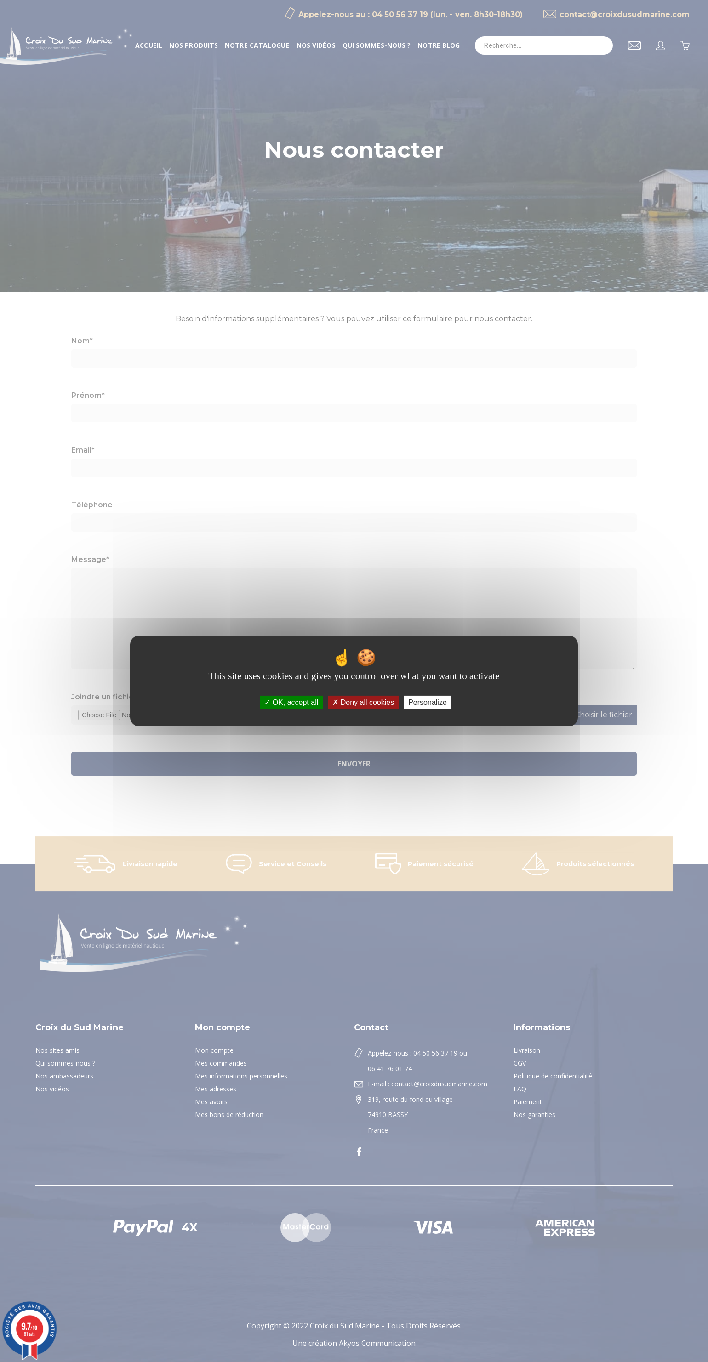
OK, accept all (291, 702)
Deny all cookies (363, 702)
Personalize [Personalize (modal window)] (427, 702)
